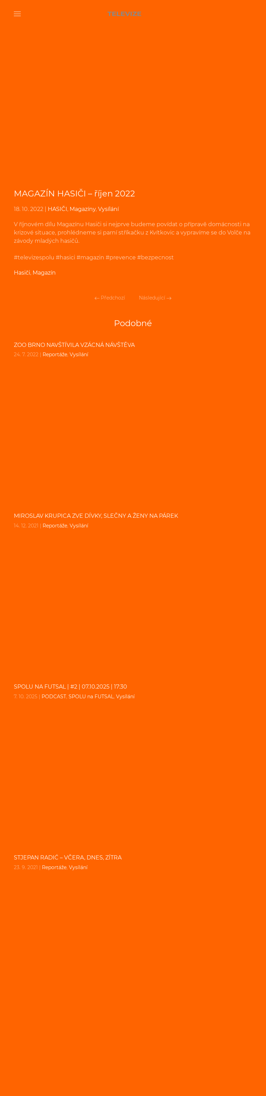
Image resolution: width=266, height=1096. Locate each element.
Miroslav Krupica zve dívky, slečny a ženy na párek (96, 516)
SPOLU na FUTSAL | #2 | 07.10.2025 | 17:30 (70, 686)
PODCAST (54, 696)
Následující (155, 298)
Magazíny (83, 209)
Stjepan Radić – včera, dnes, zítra (68, 857)
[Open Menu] (17, 14)
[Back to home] (133, 14)
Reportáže (55, 354)
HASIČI (57, 209)
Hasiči (22, 272)
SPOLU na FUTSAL (91, 696)
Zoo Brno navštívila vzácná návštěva (74, 345)
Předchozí (110, 298)
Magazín (44, 272)
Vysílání (108, 209)
